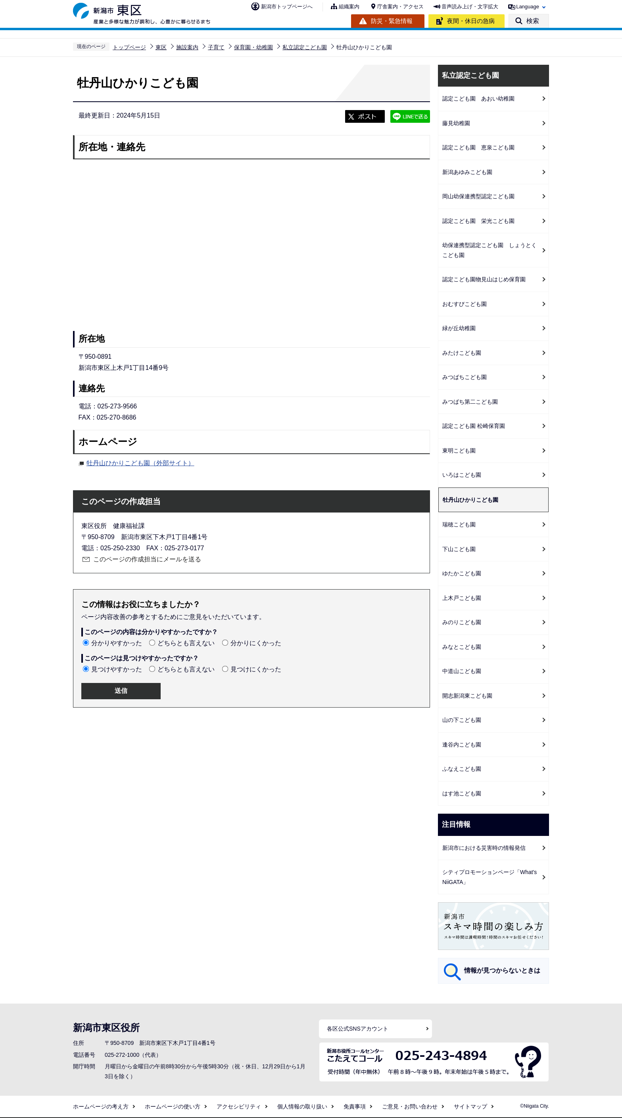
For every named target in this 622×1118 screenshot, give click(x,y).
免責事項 (355, 1106)
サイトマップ (470, 1106)
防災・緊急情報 (392, 20)
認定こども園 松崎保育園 (473, 426)
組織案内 (349, 7)
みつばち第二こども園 (470, 401)
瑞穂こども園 (459, 524)
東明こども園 (459, 450)
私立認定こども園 (304, 47)
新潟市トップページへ (287, 7)
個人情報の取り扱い (302, 1106)
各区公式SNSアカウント (357, 1028)
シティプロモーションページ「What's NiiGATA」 (489, 877)
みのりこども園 (461, 622)
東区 (161, 47)
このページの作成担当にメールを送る (147, 559)
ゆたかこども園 (461, 573)
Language (527, 7)
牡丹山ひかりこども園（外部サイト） (140, 462)
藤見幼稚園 (456, 123)
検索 (532, 20)
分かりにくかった (255, 643)
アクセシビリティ (239, 1106)
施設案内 (187, 47)
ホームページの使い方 (172, 1106)
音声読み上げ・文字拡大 (470, 7)
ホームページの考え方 (101, 1106)
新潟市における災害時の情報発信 (484, 848)
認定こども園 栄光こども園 (478, 221)
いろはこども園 (461, 475)
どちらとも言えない (186, 643)
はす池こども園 (461, 793)
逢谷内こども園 (461, 744)
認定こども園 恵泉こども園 (478, 147)
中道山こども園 (461, 671)
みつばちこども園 (464, 377)
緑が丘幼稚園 (459, 328)
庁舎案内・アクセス (400, 7)
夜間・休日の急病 (471, 20)
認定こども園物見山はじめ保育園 (484, 279)
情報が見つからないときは (502, 970)
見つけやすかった (116, 669)
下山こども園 (459, 549)
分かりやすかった (116, 643)
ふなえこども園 (461, 769)
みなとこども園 (461, 647)
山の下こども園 (461, 720)
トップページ (129, 47)
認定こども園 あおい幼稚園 (478, 98)
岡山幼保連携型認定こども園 (478, 196)
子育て (216, 47)
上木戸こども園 (461, 598)
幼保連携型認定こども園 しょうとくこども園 (489, 250)
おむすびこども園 (464, 304)
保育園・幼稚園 (253, 47)
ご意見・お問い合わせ (410, 1106)
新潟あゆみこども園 (467, 172)
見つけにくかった (255, 669)
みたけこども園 (461, 353)
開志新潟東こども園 (467, 695)
